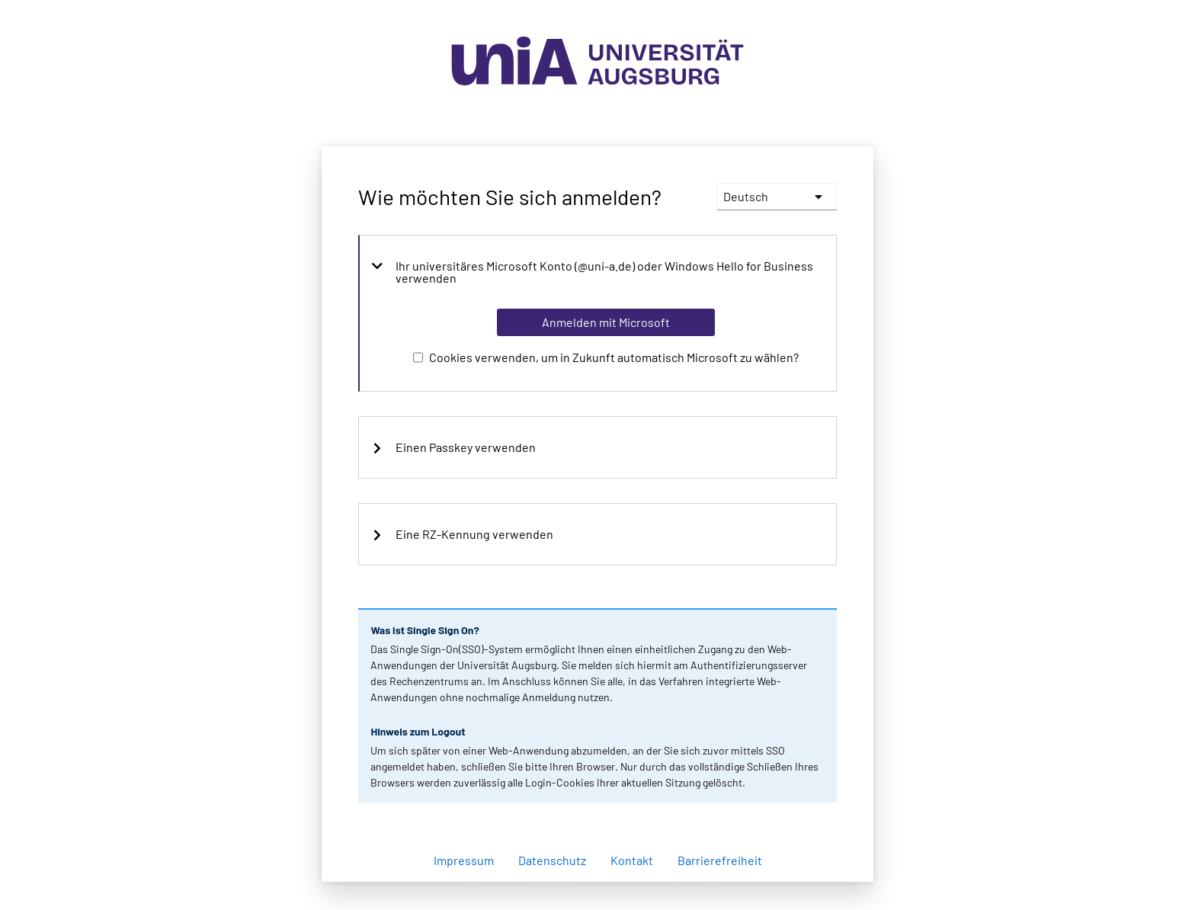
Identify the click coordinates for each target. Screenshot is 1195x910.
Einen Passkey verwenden (453, 447)
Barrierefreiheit (720, 860)
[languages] (777, 196)
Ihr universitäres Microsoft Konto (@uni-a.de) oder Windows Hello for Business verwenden (592, 272)
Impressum (464, 860)
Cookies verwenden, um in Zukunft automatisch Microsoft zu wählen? (614, 357)
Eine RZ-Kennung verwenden (462, 534)
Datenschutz (552, 860)
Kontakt (631, 860)
